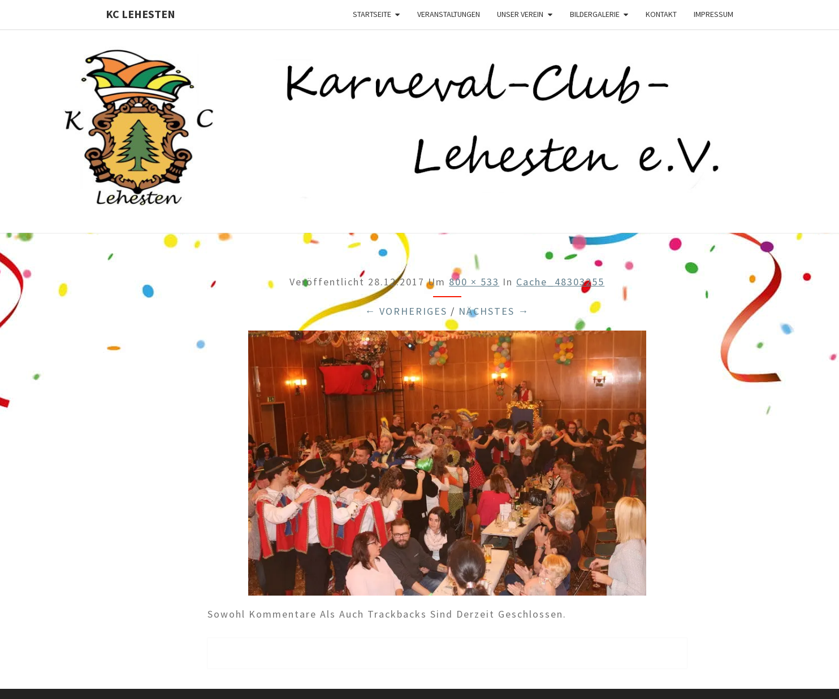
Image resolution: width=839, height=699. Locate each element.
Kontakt (661, 14)
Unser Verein (520, 14)
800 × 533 (474, 281)
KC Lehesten (140, 14)
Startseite (372, 14)
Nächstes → (494, 311)
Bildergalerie (595, 14)
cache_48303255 (560, 281)
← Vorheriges (406, 311)
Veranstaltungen (448, 14)
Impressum (713, 14)
